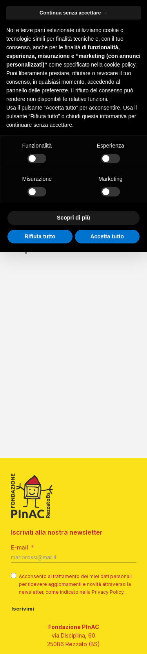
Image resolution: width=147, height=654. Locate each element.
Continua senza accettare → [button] (73, 13)
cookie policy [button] (119, 64)
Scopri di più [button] (73, 217)
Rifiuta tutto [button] (39, 236)
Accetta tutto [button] (107, 236)
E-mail (19, 547)
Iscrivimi (22, 608)
